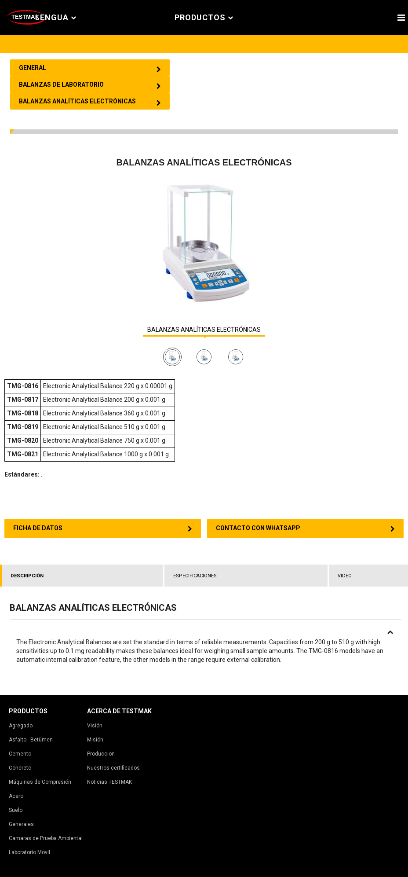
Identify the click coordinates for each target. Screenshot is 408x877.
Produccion (101, 753)
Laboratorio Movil (29, 852)
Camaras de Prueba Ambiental (46, 838)
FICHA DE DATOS (102, 528)
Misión (95, 739)
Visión (94, 725)
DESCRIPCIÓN (27, 576)
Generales (21, 824)
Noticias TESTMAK (109, 782)
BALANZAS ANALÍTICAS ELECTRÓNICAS (204, 330)
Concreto (20, 768)
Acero (16, 796)
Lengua (55, 18)
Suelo (15, 810)
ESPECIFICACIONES (195, 576)
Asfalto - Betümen (31, 739)
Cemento (20, 753)
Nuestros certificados (113, 768)
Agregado (21, 725)
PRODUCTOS (204, 18)
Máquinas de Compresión (40, 782)
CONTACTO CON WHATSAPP (305, 528)
